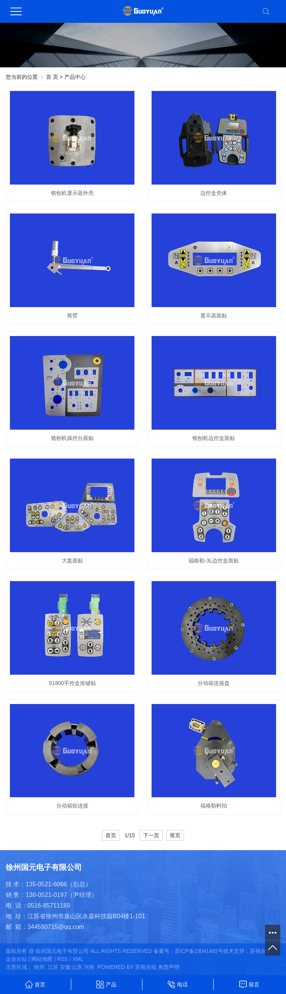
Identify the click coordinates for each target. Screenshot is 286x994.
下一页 (151, 835)
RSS (62, 959)
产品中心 (75, 77)
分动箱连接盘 (214, 683)
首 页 (52, 77)
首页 (110, 835)
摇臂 (72, 315)
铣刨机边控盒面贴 (213, 438)
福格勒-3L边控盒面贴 (214, 561)
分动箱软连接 (72, 806)
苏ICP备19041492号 (199, 951)
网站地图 (42, 959)
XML (77, 959)
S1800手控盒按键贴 (72, 683)
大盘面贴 (72, 561)
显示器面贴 (213, 315)
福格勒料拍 (213, 806)
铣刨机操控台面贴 (72, 438)
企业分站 (16, 959)
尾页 (175, 835)
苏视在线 (260, 951)
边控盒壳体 (213, 193)
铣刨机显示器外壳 (72, 193)
